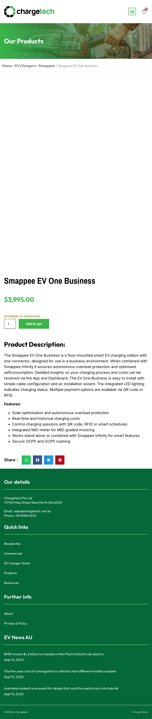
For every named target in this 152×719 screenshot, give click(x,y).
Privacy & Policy (15, 623)
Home (7, 65)
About (8, 613)
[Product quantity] (10, 324)
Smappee (47, 65)
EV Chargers (25, 65)
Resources (11, 583)
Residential (12, 544)
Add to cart (34, 323)
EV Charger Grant (17, 563)
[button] (132, 11)
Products (10, 573)
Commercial (13, 553)
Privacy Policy (140, 712)
